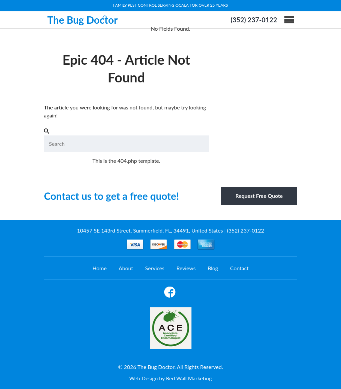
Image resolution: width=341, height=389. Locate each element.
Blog (213, 268)
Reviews (186, 268)
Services (155, 268)
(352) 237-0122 (254, 20)
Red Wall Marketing (189, 378)
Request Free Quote (259, 195)
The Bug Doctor (82, 20)
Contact (239, 268)
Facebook (169, 293)
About (126, 268)
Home (99, 268)
